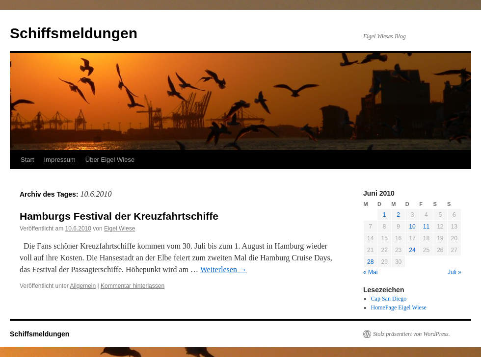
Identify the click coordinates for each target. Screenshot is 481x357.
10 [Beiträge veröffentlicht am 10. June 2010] (412, 226)
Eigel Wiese (119, 228)
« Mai (370, 272)
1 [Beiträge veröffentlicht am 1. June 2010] (384, 214)
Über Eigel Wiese (109, 159)
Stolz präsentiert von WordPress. (411, 334)
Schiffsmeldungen (73, 33)
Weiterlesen (223, 269)
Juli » (454, 272)
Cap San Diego (389, 298)
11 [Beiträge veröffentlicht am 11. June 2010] (426, 226)
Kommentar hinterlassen (132, 285)
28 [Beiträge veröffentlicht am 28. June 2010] (370, 261)
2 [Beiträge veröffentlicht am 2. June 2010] (398, 214)
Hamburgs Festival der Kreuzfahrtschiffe (119, 216)
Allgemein (83, 285)
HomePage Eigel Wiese (399, 307)
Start (27, 159)
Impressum (59, 159)
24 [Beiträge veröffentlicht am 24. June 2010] (412, 250)
